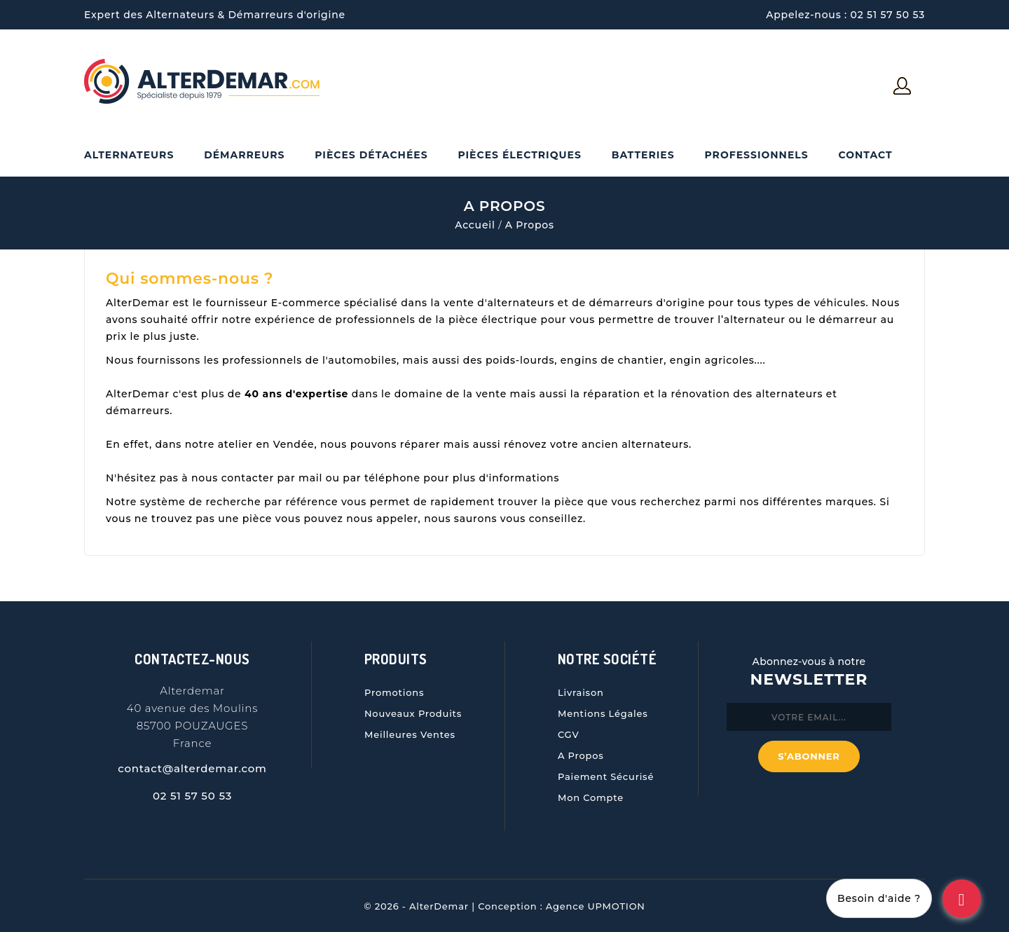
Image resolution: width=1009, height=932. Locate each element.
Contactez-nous (192, 659)
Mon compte (591, 797)
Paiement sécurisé (606, 776)
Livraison (581, 692)
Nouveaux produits (413, 713)
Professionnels (756, 155)
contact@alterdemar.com (192, 768)
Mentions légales (603, 713)
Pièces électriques (519, 155)
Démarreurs (244, 155)
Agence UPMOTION (595, 906)
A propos (581, 755)
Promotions (394, 692)
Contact (865, 155)
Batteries (643, 155)
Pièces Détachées (371, 155)
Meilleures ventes (409, 734)
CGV (568, 734)
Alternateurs (129, 155)
